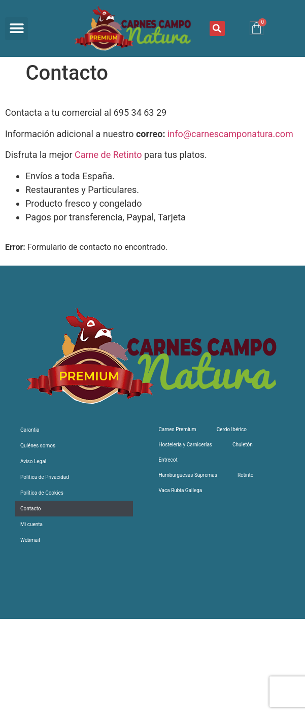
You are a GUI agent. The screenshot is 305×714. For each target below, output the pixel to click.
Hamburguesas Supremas (187, 475)
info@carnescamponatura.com (230, 133)
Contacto (30, 508)
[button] (16, 28)
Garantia (30, 430)
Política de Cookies (41, 493)
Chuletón (242, 444)
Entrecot (167, 460)
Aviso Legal (33, 461)
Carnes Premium (177, 429)
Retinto (246, 475)
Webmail (30, 540)
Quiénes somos (37, 445)
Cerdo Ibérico (232, 429)
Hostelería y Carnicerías (185, 444)
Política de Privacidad (44, 477)
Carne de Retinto (108, 154)
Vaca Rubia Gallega (180, 490)
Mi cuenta (31, 524)
